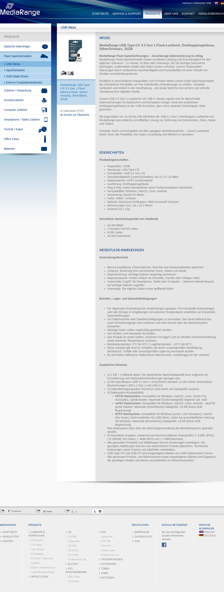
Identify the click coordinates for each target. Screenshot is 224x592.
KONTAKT (188, 13)
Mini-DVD (106, 545)
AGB (209, 3)
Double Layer (108, 550)
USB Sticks (13, 64)
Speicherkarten (15, 70)
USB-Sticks (74, 576)
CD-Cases (36, 544)
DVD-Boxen (37, 540)
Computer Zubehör (15, 109)
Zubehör (35, 563)
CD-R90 (72, 545)
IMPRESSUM (142, 532)
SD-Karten (73, 581)
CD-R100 (73, 550)
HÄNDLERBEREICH (211, 13)
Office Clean (11, 139)
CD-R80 (72, 536)
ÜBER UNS (171, 13)
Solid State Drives (17, 76)
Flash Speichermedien (18, 56)
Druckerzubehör (14, 100)
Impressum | (187, 3)
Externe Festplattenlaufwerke (24, 82)
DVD (103, 532)
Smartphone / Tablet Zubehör (22, 119)
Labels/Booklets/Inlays (43, 572)
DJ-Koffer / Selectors (42, 558)
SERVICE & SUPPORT (126, 13)
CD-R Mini (73, 555)
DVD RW (106, 541)
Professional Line (77, 559)
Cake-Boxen (37, 549)
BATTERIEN (107, 577)
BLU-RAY (73, 564)
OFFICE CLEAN (39, 576)
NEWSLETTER (11, 536)
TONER (105, 568)
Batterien (9, 148)
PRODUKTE (152, 13)
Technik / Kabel (13, 129)
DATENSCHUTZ (143, 536)
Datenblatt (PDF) (73, 110)
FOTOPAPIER (108, 564)
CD (69, 532)
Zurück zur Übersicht (76, 114)
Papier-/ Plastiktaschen (43, 567)
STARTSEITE (100, 13)
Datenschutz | (200, 3)
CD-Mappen (37, 554)
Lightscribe (73, 541)
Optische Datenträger (17, 46)
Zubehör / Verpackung (17, 90)
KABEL (105, 573)
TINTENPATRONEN (112, 559)
